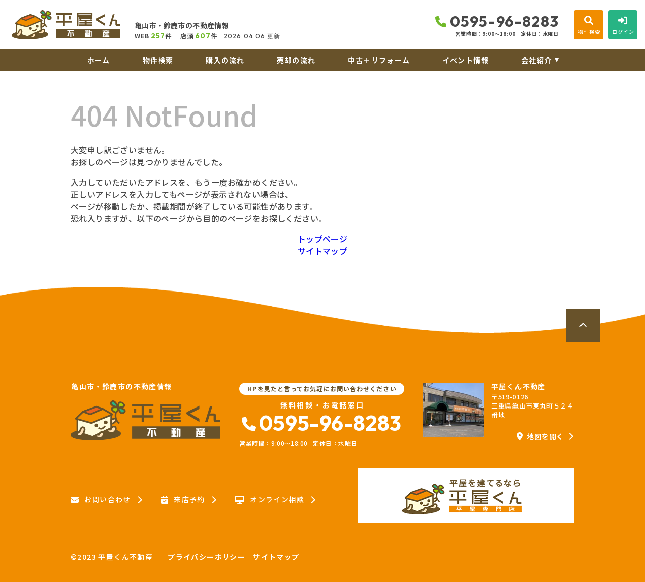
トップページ (322, 238)
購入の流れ (225, 60)
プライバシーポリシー (206, 556)
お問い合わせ (101, 500)
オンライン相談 (269, 500)
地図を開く (540, 436)
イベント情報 (465, 60)
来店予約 (183, 500)
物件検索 (158, 60)
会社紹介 (536, 60)
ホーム (98, 60)
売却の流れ (296, 60)
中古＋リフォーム (379, 60)
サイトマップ (322, 251)
